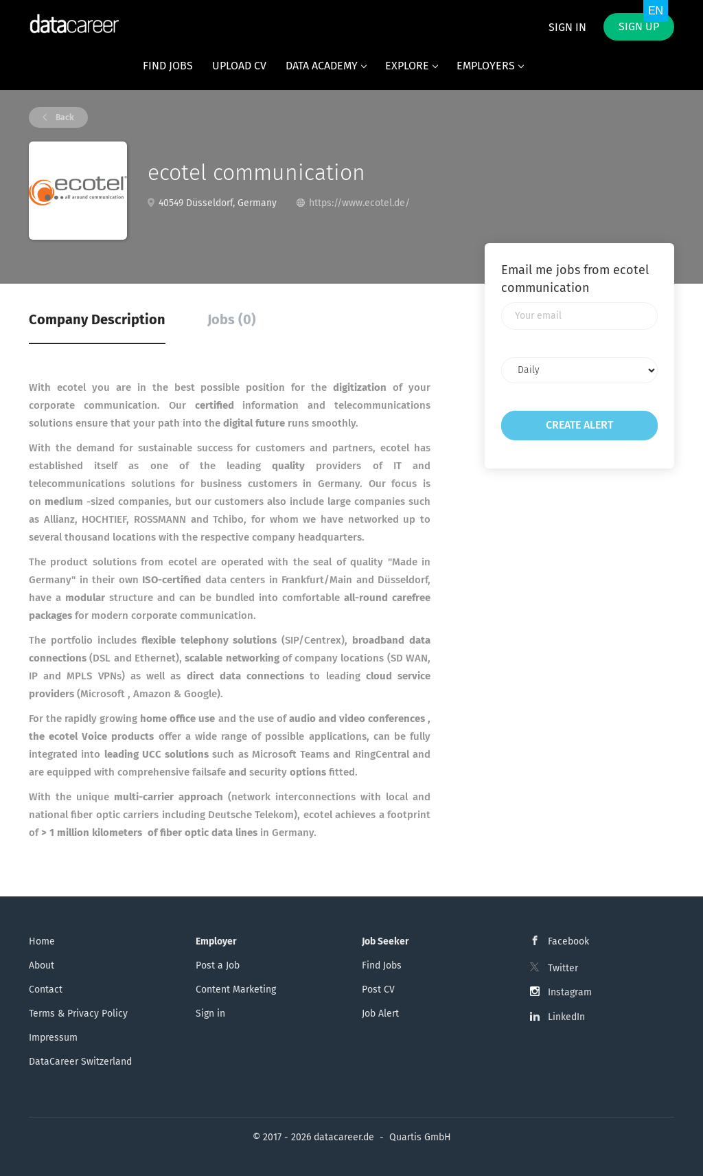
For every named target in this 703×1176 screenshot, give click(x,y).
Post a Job (218, 965)
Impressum (53, 1037)
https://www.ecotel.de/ (359, 203)
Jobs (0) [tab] (231, 319)
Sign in (567, 27)
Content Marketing (236, 989)
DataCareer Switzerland (80, 1061)
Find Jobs (382, 965)
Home (42, 941)
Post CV (378, 989)
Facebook (568, 941)
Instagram (570, 992)
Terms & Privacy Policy (78, 1013)
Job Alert (380, 1013)
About (41, 965)
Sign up (639, 26)
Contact (45, 989)
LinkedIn (566, 1017)
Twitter (563, 968)
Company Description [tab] (97, 319)
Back (64, 117)
